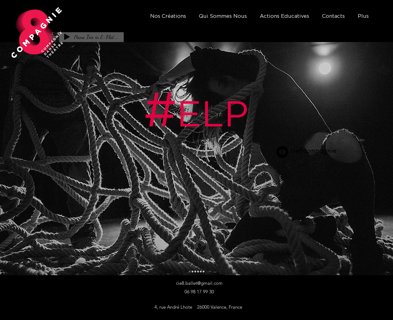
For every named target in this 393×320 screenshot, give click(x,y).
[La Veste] (201, 271)
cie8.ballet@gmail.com (199, 283)
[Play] (67, 37)
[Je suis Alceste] (195, 271)
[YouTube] (282, 152)
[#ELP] (190, 271)
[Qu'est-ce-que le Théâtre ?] (192, 271)
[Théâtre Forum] (198, 271)
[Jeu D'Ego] (203, 271)
